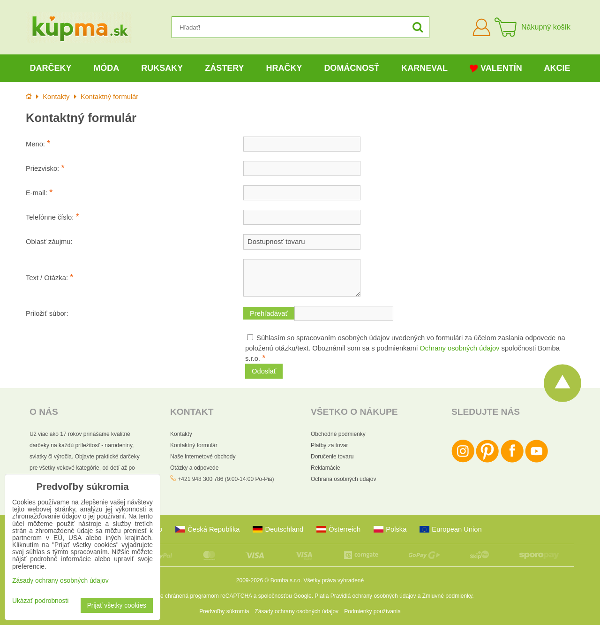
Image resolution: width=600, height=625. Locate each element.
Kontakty (181, 434)
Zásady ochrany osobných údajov (296, 611)
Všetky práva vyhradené (333, 580)
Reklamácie (325, 468)
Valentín (496, 68)
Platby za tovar (329, 445)
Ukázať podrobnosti (40, 600)
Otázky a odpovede (194, 468)
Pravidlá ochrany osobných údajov (373, 596)
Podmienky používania (372, 611)
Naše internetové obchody (202, 456)
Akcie (557, 68)
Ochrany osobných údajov (459, 348)
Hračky (284, 68)
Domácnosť (351, 68)
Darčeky (50, 68)
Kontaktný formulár (194, 445)
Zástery (224, 68)
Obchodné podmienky (338, 434)
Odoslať (264, 371)
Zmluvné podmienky (447, 596)
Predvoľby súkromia (224, 611)
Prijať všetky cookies (116, 605)
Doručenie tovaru (332, 456)
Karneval (424, 68)
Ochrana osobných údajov (343, 479)
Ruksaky (162, 68)
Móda (106, 68)
